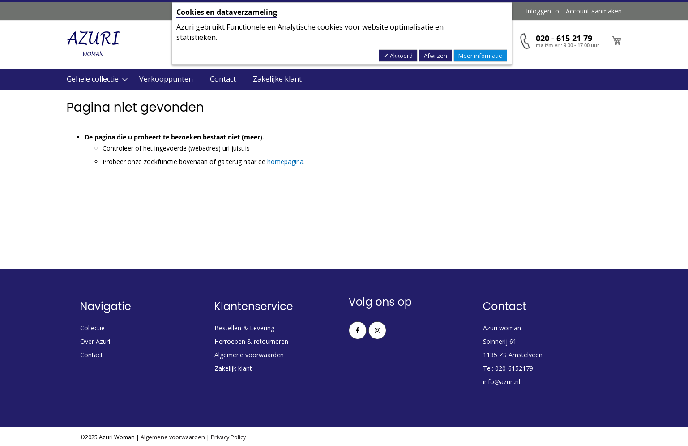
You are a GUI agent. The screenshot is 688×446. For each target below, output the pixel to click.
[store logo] (93, 43)
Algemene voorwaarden (249, 355)
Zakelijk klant (233, 368)
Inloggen (538, 11)
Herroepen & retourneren (251, 341)
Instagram (377, 330)
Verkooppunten (166, 79)
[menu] (344, 79)
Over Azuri (95, 341)
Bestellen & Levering (244, 328)
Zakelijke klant (277, 79)
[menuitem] (94, 79)
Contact (223, 79)
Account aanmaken (594, 11)
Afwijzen (435, 56)
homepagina (285, 161)
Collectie (92, 328)
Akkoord (401, 56)
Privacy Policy (228, 437)
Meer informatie (480, 56)
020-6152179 (514, 368)
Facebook (358, 330)
